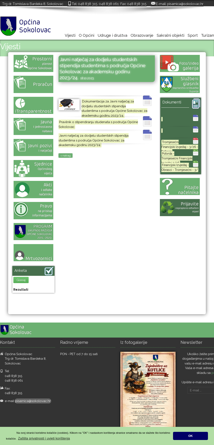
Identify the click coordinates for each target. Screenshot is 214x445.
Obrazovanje (142, 35)
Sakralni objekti (170, 35)
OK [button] (190, 435)
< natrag (65, 155)
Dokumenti (171, 102)
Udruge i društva (112, 35)
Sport (193, 35)
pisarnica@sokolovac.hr (185, 4)
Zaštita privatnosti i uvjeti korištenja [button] (44, 438)
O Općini (86, 35)
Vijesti (70, 35)
